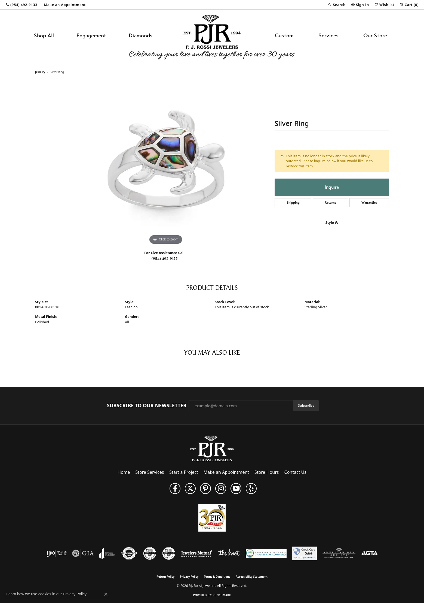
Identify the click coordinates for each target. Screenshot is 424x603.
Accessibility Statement (252, 576)
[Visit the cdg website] (149, 553)
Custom (284, 35)
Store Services (150, 472)
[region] (165, 164)
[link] (21, 4)
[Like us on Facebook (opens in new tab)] (175, 488)
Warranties (369, 202)
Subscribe (306, 405)
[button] (336, 4)
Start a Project (183, 472)
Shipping (293, 202)
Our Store (375, 35)
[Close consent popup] (105, 594)
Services (328, 35)
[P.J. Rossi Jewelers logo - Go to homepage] (212, 36)
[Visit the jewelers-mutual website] (196, 553)
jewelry (40, 72)
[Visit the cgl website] (169, 553)
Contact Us (295, 472)
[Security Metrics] (304, 553)
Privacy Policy (189, 576)
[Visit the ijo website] (56, 553)
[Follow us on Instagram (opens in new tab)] (220, 488)
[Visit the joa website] (107, 553)
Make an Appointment (226, 472)
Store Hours (266, 472)
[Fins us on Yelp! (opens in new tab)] (251, 488)
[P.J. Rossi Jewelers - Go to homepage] (212, 448)
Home (124, 472)
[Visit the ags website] (339, 553)
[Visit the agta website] (369, 553)
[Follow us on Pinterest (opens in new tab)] (205, 488)
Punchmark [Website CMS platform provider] (222, 595)
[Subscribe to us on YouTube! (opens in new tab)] (236, 488)
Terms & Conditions (217, 576)
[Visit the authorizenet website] (129, 553)
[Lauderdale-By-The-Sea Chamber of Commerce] (266, 553)
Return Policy (165, 576)
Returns (330, 202)
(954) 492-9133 (164, 258)
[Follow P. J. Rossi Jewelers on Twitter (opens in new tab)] (190, 488)
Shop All (44, 35)
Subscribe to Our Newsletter (146, 406)
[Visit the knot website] (229, 553)
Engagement (91, 35)
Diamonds (140, 35)
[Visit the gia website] (83, 553)
